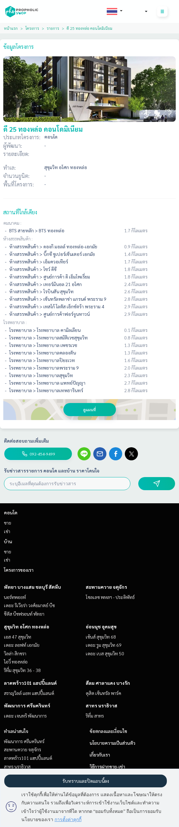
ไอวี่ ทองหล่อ (16, 661)
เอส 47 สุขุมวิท (17, 637)
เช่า (7, 531)
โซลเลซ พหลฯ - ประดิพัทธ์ (110, 597)
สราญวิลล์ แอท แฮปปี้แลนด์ (29, 693)
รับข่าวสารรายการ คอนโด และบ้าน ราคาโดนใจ (52, 470)
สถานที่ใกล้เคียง (20, 212)
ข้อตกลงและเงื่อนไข (108, 731)
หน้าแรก (11, 28)
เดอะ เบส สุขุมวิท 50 (105, 653)
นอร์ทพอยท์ (15, 597)
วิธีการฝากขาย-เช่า (107, 766)
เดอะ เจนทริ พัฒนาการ (25, 716)
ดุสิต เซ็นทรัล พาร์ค (103, 693)
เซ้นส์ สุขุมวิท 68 (101, 637)
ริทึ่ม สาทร (95, 716)
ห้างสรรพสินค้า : (18, 238)
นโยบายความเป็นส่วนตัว (112, 743)
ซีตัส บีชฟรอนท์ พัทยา (24, 614)
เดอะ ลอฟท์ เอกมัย (21, 645)
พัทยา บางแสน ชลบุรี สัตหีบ (32, 587)
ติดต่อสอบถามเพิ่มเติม (26, 441)
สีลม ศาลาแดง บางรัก (108, 683)
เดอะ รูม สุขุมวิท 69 (104, 645)
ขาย (7, 523)
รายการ (53, 28)
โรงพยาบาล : (15, 322)
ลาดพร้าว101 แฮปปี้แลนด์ (30, 683)
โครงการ (32, 28)
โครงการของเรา (19, 570)
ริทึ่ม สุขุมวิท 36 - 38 (22, 670)
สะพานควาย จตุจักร (106, 587)
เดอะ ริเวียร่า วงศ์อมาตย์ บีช (29, 605)
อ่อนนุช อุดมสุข (101, 626)
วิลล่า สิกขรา (15, 653)
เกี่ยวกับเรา (100, 755)
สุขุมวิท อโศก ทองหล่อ (26, 626)
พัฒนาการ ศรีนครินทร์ (27, 705)
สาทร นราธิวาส (101, 705)
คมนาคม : (12, 223)
